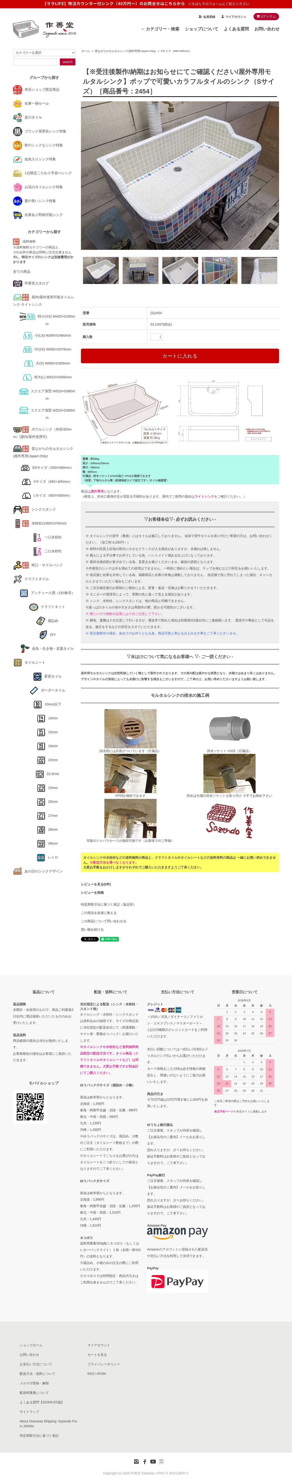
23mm (47, 788)
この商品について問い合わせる (103, 921)
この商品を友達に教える (99, 913)
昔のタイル (27, 117)
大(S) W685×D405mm (47, 363)
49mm (47, 843)
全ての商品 (21, 271)
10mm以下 (47, 704)
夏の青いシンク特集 (34, 201)
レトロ (47, 857)
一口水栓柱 (47, 537)
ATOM (101, 1374)
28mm (47, 829)
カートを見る (97, 1355)
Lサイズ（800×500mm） (47, 495)
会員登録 (209, 17)
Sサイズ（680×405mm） (176, 51)
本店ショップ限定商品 (36, 89)
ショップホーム (31, 1345)
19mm (47, 746)
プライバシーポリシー (103, 1364)
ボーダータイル (47, 690)
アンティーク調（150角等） (47, 593)
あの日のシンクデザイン (38, 871)
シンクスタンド (34, 509)
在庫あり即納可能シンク (38, 215)
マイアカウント (236, 17)
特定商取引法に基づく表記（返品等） (108, 904)
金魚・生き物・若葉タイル (47, 648)
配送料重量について (34, 1393)
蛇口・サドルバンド (38, 565)
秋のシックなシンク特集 (38, 145)
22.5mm (47, 774)
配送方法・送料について (37, 1374)
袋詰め (47, 621)
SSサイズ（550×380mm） (47, 467)
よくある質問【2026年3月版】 (42, 1402)
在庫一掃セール (31, 103)
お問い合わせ (266, 29)
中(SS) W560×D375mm (47, 349)
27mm (47, 815)
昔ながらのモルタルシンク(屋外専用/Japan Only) (125, 51)
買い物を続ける (92, 929)
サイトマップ (29, 1412)
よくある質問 (236, 29)
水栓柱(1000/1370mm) (40, 523)
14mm (47, 718)
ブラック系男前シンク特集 (39, 131)
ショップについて (201, 29)
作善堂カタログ (31, 283)
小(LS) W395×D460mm (47, 335)
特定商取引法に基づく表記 (39, 1435)
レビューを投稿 (92, 892)
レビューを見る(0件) (96, 884)
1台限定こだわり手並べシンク (42, 173)
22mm (47, 760)
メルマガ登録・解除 (34, 1383)
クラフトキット (47, 607)
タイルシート (29, 662)
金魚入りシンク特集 (34, 159)
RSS (90, 1374)
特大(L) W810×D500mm (47, 377)
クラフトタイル (31, 579)
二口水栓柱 (47, 551)
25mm (47, 802)
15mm (47, 732)
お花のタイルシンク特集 (38, 187)
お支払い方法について (36, 1364)
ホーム (85, 51)
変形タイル (47, 676)
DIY (47, 635)
